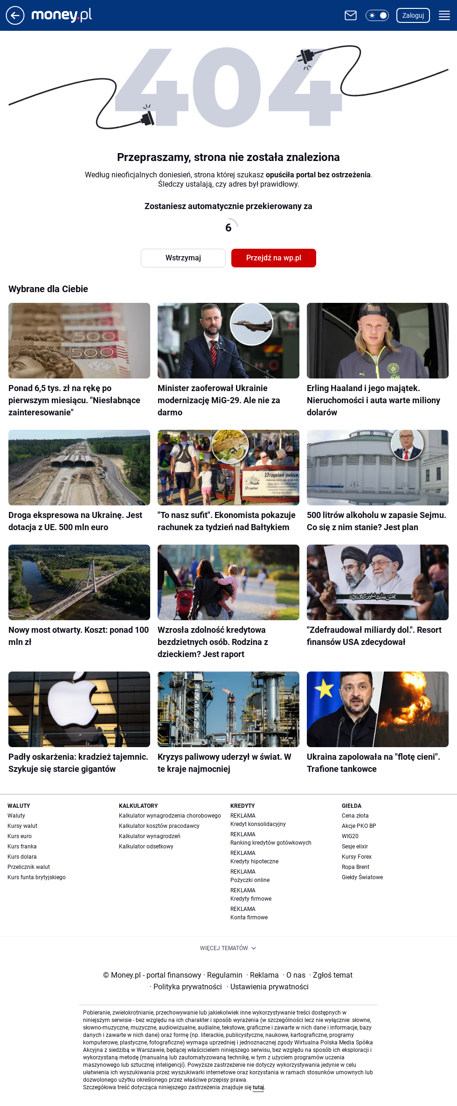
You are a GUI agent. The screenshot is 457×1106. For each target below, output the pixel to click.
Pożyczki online (250, 880)
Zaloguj (413, 15)
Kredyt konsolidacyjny (258, 824)
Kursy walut (22, 826)
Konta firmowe (249, 917)
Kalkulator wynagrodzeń (149, 836)
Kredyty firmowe (250, 899)
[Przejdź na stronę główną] (15, 22)
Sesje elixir (355, 846)
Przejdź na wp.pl (273, 257)
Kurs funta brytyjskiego (36, 877)
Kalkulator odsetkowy (146, 846)
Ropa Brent (355, 867)
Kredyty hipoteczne (254, 861)
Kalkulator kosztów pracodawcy (159, 826)
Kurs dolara (22, 857)
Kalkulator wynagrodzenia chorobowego (170, 815)
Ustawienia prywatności (268, 986)
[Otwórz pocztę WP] (350, 15)
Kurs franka (22, 846)
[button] (377, 15)
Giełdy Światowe (362, 877)
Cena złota (355, 815)
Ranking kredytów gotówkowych (271, 843)
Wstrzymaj (183, 257)
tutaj (258, 1087)
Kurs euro (19, 836)
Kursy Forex (357, 857)
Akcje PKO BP (359, 826)
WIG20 (350, 836)
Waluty (16, 815)
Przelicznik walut (28, 867)
